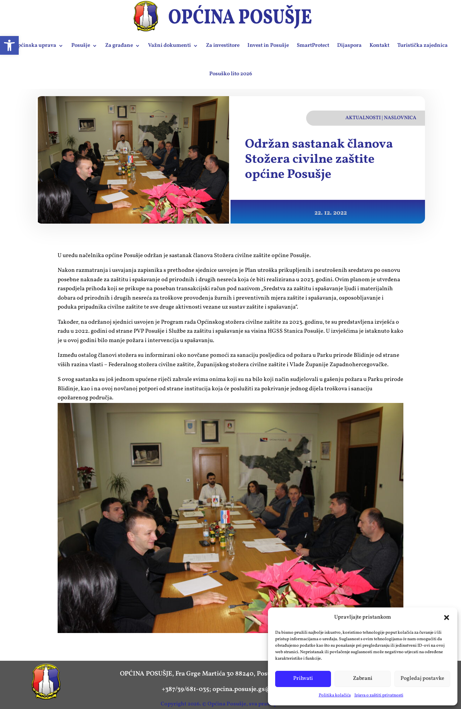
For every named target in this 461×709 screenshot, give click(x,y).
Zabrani (362, 678)
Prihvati (303, 678)
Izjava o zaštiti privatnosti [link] (378, 695)
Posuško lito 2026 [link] (230, 74)
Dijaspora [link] (349, 45)
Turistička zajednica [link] (422, 45)
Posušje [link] (80, 45)
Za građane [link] (119, 45)
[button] (446, 617)
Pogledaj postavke (422, 678)
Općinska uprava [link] (35, 45)
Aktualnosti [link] (363, 118)
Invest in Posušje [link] (268, 45)
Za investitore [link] (223, 45)
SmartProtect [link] (313, 45)
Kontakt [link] (379, 45)
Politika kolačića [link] (335, 695)
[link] (9, 45)
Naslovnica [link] (400, 118)
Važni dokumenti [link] (169, 45)
